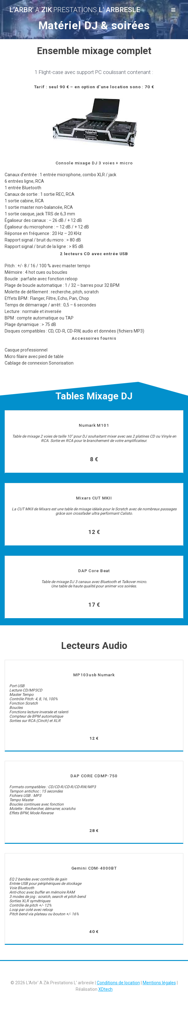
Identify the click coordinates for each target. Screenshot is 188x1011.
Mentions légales (159, 982)
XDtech (105, 989)
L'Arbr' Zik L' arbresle (74, 9)
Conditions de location (118, 982)
